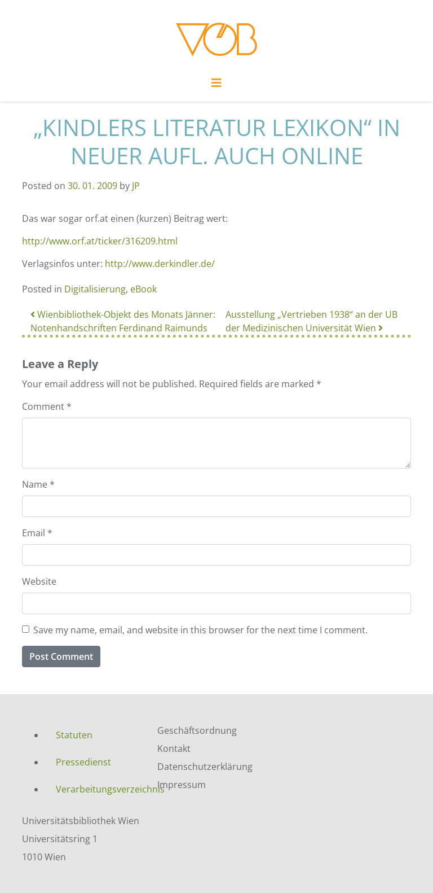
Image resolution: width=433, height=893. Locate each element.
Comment (47, 406)
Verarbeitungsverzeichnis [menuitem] (98, 789)
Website (39, 581)
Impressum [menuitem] (181, 784)
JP (136, 186)
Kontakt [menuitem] (174, 748)
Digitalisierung (95, 289)
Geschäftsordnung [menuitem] (197, 730)
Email (37, 533)
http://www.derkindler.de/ (160, 263)
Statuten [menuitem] (74, 735)
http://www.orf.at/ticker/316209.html (100, 241)
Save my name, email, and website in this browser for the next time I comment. (200, 630)
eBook (143, 289)
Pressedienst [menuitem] (83, 762)
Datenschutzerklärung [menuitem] (205, 766)
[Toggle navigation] (216, 86)
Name (38, 484)
